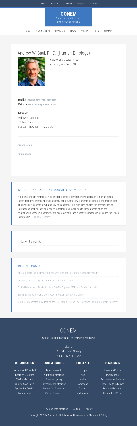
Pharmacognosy (53, 379)
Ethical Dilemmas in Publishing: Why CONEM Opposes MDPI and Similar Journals (57, 287)
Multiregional (83, 392)
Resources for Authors (112, 379)
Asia (83, 374)
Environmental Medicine (53, 383)
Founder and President (24, 369)
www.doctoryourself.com (42, 104)
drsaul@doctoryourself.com (41, 99)
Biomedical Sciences (54, 388)
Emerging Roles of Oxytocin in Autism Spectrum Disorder (46, 279)
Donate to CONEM (112, 392)
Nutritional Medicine (54, 374)
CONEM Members (24, 379)
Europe (83, 369)
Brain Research (54, 369)
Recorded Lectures (112, 388)
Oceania (83, 388)
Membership (24, 392)
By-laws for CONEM (24, 388)
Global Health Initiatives (112, 383)
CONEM (68, 14)
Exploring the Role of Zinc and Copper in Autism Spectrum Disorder (51, 294)
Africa (83, 379)
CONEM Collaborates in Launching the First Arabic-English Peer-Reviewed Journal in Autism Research (68, 301)
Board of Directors (24, 374)
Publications (112, 374)
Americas (83, 383)
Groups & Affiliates (24, 383)
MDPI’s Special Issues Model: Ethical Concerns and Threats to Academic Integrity (58, 272)
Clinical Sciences (54, 392)
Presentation (25, 144)
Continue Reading (41, 216)
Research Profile (112, 369)
